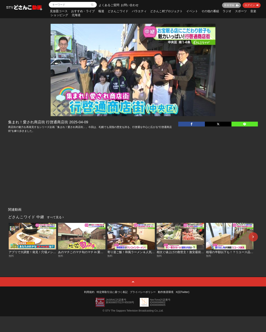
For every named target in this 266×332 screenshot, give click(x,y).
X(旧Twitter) (182, 292)
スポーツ (241, 11)
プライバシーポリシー (143, 292)
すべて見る (55, 217)
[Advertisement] (133, 178)
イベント (192, 11)
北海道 (76, 15)
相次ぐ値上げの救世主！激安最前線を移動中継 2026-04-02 (196, 252)
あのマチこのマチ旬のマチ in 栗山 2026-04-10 (88, 252)
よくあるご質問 (109, 5)
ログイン (252, 5)
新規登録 (231, 5)
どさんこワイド (118, 11)
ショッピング (59, 15)
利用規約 (89, 292)
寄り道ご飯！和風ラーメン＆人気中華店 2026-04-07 (141, 252)
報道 (101, 11)
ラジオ (227, 11)
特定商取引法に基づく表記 (112, 292)
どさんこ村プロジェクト (166, 11)
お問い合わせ (130, 5)
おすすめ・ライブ (83, 11)
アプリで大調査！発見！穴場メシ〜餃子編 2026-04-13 (45, 252)
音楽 (253, 11)
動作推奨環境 (165, 292)
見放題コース (59, 11)
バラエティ (139, 11)
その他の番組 (210, 11)
